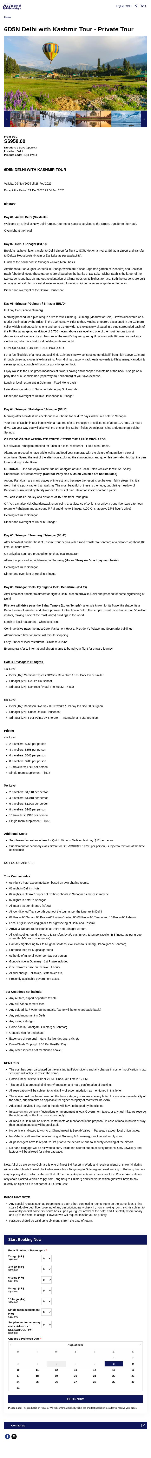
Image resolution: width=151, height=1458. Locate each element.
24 (18, 1381)
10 (18, 1369)
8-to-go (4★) (24, 1290)
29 (113, 1381)
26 (56, 1381)
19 (56, 1375)
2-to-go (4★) (24, 1258)
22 (113, 1375)
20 (75, 1375)
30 (132, 1381)
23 (132, 1375)
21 (94, 1375)
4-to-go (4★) (24, 1268)
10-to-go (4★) (24, 1301)
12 (56, 1369)
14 (94, 1369)
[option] (22, 119)
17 (18, 1375)
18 (37, 1375)
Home (7, 17)
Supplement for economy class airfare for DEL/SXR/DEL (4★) (24, 1328)
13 (75, 1369)
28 (94, 1381)
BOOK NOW (75, 1399)
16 (132, 1369)
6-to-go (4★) (24, 1279)
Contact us (18, 1425)
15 (113, 1369)
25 (37, 1381)
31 (18, 1387)
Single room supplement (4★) (24, 1313)
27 (75, 1381)
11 (37, 1369)
